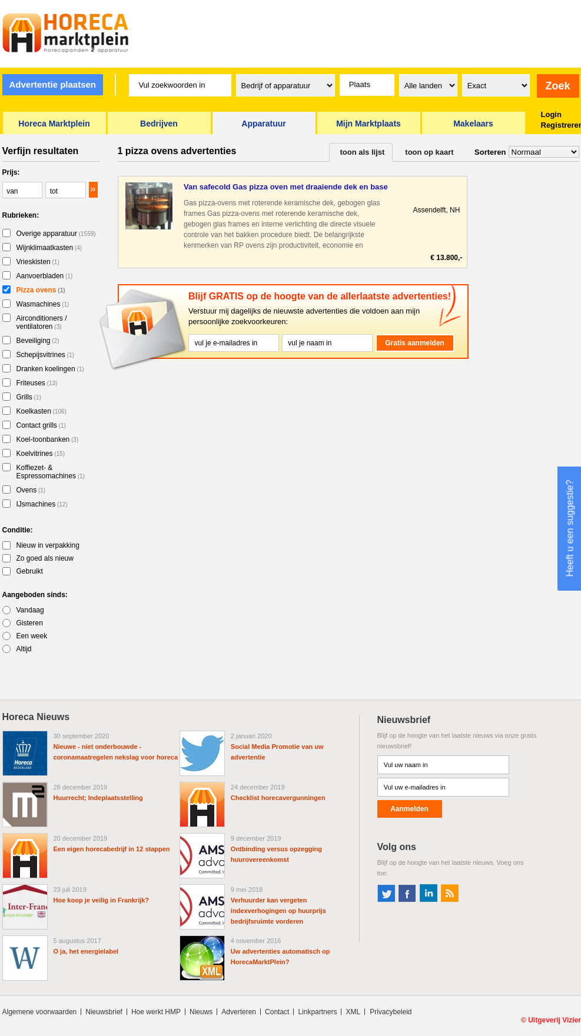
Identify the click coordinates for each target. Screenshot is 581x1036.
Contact (277, 1012)
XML (353, 1012)
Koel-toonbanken (47, 439)
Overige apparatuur (56, 233)
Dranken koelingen (50, 369)
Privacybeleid (390, 1012)
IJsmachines (42, 504)
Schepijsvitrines (45, 355)
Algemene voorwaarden (39, 1012)
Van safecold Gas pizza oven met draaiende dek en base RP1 (286, 187)
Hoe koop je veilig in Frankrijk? (102, 900)
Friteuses (37, 383)
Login (551, 114)
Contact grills (41, 425)
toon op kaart (429, 152)
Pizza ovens (40, 290)
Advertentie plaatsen (52, 84)
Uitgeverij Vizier (554, 1020)
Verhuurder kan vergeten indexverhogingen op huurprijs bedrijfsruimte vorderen (278, 911)
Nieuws (201, 1012)
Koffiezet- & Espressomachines (50, 472)
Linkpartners (317, 1012)
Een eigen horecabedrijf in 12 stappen (112, 848)
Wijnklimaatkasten (49, 248)
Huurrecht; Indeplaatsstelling (98, 797)
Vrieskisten (37, 262)
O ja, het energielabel (86, 951)
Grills (28, 397)
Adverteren (238, 1012)
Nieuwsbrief (103, 1012)
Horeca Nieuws (36, 717)
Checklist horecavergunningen (278, 797)
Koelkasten (41, 411)
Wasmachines (42, 304)
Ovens (31, 490)
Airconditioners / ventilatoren (41, 322)
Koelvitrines (40, 453)
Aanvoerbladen (44, 276)
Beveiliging (37, 341)
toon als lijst (362, 152)
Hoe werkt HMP (156, 1012)
